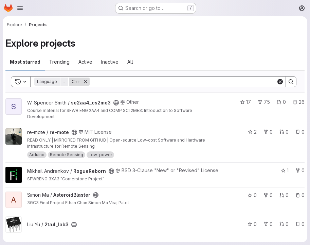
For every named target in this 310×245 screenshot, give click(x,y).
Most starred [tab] (25, 62)
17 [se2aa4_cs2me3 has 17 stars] (245, 102)
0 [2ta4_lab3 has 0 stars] (252, 224)
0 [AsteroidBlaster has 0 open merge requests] (284, 195)
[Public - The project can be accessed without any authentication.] (116, 102)
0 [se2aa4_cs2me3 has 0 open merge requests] (281, 102)
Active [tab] (85, 62)
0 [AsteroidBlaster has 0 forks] (268, 195)
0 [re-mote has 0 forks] (268, 132)
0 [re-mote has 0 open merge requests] (284, 132)
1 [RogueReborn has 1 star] (285, 170)
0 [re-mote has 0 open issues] (300, 132)
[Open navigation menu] (20, 8)
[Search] (183, 82)
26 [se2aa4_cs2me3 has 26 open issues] (299, 102)
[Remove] (85, 82)
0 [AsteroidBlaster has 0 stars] (252, 195)
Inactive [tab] (109, 62)
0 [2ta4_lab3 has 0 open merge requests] (284, 224)
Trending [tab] (59, 62)
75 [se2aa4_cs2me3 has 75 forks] (264, 102)
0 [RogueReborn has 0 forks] (300, 170)
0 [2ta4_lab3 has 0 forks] (268, 224)
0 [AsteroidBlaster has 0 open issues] (300, 195)
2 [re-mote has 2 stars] (252, 132)
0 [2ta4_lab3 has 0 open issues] (300, 224)
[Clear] (280, 82)
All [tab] (130, 62)
